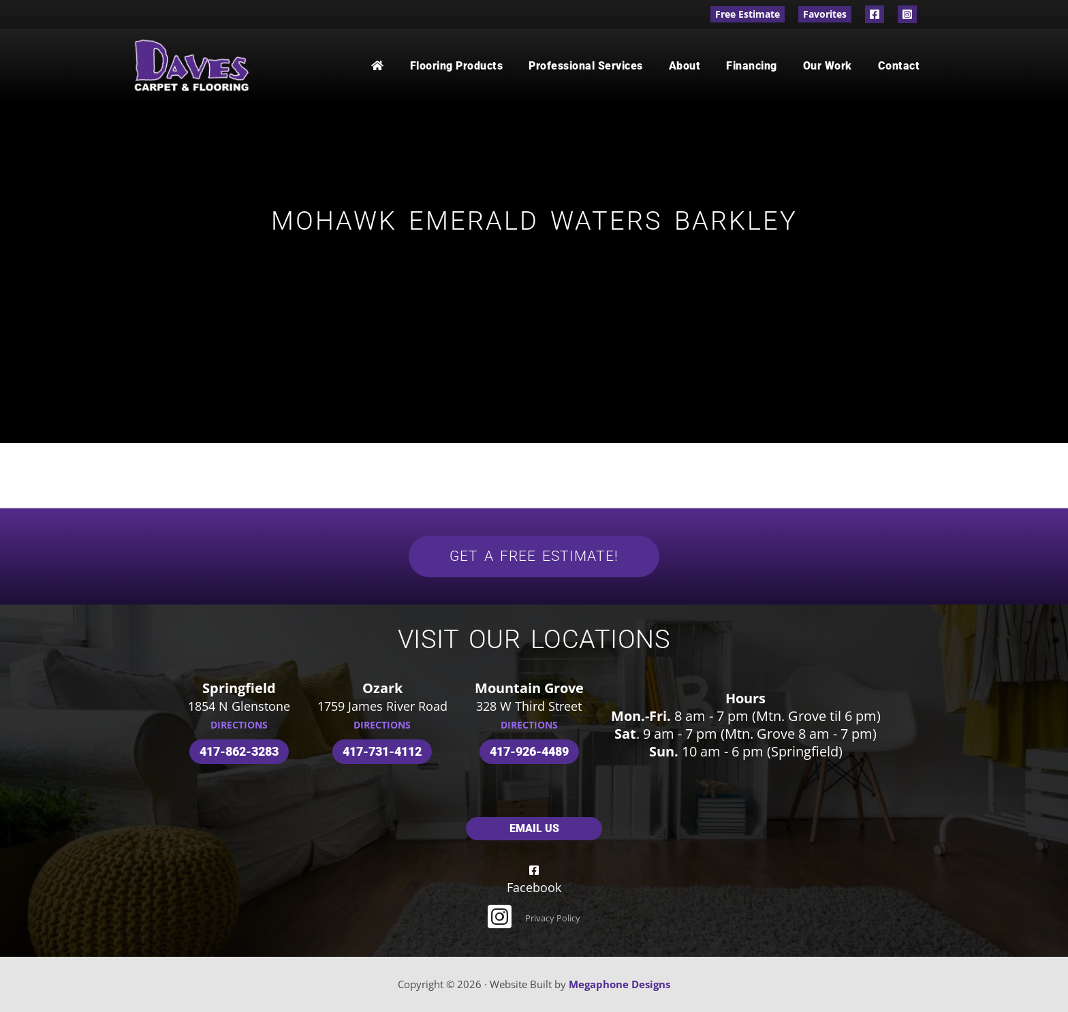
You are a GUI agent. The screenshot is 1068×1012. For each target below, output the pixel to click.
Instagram (907, 14)
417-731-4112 (382, 751)
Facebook (874, 14)
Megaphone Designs (619, 984)
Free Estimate (747, 13)
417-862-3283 (239, 751)
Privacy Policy (552, 918)
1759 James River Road (382, 706)
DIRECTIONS (239, 724)
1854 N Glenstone (239, 706)
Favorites (825, 13)
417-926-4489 (529, 751)
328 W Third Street (529, 706)
